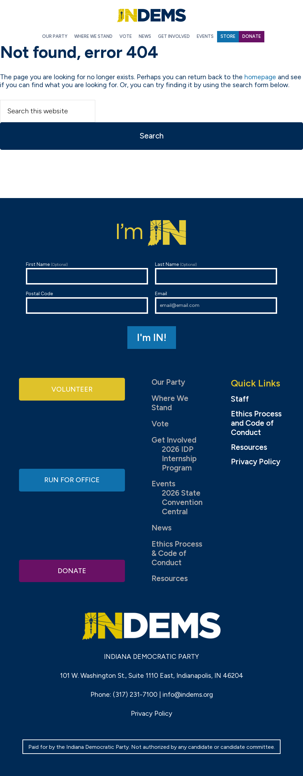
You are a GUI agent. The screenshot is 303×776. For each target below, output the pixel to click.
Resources (170, 578)
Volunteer (72, 389)
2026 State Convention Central (182, 502)
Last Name (216, 272)
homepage (260, 77)
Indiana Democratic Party (151, 15)
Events (163, 483)
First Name (87, 272)
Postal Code (87, 302)
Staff (240, 399)
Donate (72, 570)
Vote (160, 423)
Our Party (168, 382)
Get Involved (174, 440)
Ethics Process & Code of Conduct (177, 553)
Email (216, 302)
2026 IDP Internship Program (179, 459)
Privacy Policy (255, 461)
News (162, 527)
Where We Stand (170, 403)
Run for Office (72, 479)
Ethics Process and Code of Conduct (256, 423)
